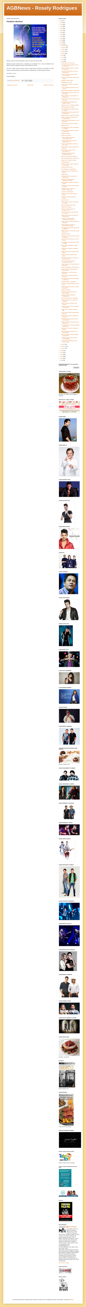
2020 (61, 32)
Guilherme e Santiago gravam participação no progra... (67, 180)
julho (62, 55)
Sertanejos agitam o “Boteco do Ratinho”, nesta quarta (68, 189)
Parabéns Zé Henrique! (66, 207)
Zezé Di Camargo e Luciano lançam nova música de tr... (69, 75)
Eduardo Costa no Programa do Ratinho (70, 115)
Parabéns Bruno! (65, 125)
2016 (61, 40)
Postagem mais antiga (48, 85)
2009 (61, 358)
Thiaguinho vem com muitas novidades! (70, 105)
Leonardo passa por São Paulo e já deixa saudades (69, 292)
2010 (61, 356)
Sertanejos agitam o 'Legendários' (68, 281)
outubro (63, 49)
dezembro (63, 45)
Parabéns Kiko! (64, 174)
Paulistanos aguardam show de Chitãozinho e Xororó (68, 154)
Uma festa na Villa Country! (67, 191)
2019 (61, 34)
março (62, 344)
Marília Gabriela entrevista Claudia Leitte (70, 90)
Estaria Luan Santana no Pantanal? (69, 156)
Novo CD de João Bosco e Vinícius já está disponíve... (69, 72)
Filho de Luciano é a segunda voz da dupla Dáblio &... (69, 332)
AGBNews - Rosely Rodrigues (42, 8)
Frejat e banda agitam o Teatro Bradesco (70, 267)
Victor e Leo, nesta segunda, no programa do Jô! (68, 209)
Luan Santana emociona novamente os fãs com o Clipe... (69, 258)
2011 (61, 354)
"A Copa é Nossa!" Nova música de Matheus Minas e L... (69, 141)
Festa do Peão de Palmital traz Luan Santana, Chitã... (69, 341)
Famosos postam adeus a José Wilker (69, 298)
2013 (61, 350)
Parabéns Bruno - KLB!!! (66, 82)
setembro (63, 51)
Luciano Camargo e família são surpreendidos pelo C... (68, 138)
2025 (61, 22)
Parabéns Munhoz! (65, 162)
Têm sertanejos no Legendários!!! (68, 169)
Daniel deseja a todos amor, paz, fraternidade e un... (68, 150)
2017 (61, 38)
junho (62, 57)
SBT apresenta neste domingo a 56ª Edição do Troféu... (69, 102)
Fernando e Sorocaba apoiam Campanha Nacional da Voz (68, 219)
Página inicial (30, 85)
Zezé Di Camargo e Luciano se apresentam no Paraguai (68, 225)
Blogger (71, 1299)
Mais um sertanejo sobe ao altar (68, 205)
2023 (61, 26)
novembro (63, 47)
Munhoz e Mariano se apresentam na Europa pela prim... (69, 118)
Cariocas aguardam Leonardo (67, 107)
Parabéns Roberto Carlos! (67, 167)
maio (62, 59)
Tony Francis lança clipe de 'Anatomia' (69, 123)
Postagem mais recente (12, 85)
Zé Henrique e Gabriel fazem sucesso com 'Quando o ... (69, 319)
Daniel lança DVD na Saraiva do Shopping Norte (68, 295)
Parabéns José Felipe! (66, 135)
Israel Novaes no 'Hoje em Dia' (68, 63)
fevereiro (63, 346)
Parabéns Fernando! (65, 133)
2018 (61, 36)
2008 (61, 360)
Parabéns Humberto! (65, 290)
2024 (61, 24)
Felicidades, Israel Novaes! (67, 80)
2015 (61, 42)
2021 (61, 30)
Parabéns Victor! (65, 200)
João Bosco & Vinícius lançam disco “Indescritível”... (69, 177)
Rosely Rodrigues (72, 1226)
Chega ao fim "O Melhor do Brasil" (68, 160)
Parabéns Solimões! (65, 234)
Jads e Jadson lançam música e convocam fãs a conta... (68, 261)
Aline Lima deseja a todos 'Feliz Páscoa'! (70, 158)
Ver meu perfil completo (64, 1262)
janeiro (63, 348)
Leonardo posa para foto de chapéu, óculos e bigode (69, 338)
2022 (61, 28)
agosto (63, 53)
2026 (61, 20)
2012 (61, 352)
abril (62, 61)
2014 (61, 44)
